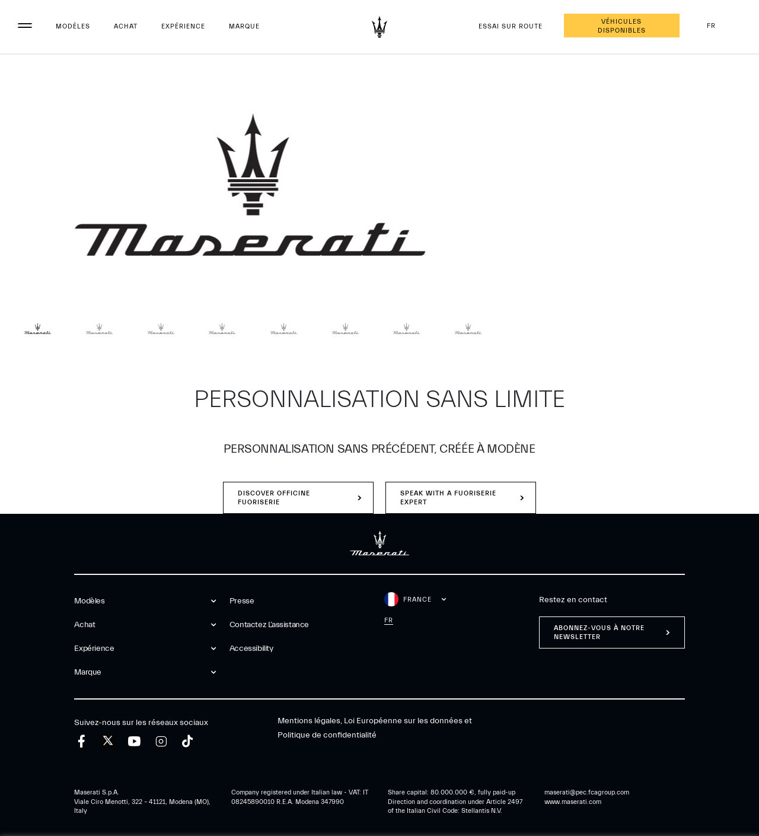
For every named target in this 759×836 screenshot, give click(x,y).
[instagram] (161, 741)
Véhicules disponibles (622, 26)
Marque (244, 26)
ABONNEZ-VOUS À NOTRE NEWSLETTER (599, 632)
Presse (241, 601)
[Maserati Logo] (379, 26)
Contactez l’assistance (269, 625)
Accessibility (251, 648)
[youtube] (134, 741)
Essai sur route (511, 26)
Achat (126, 26)
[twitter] (108, 741)
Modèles (73, 26)
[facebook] (81, 741)
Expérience (183, 26)
